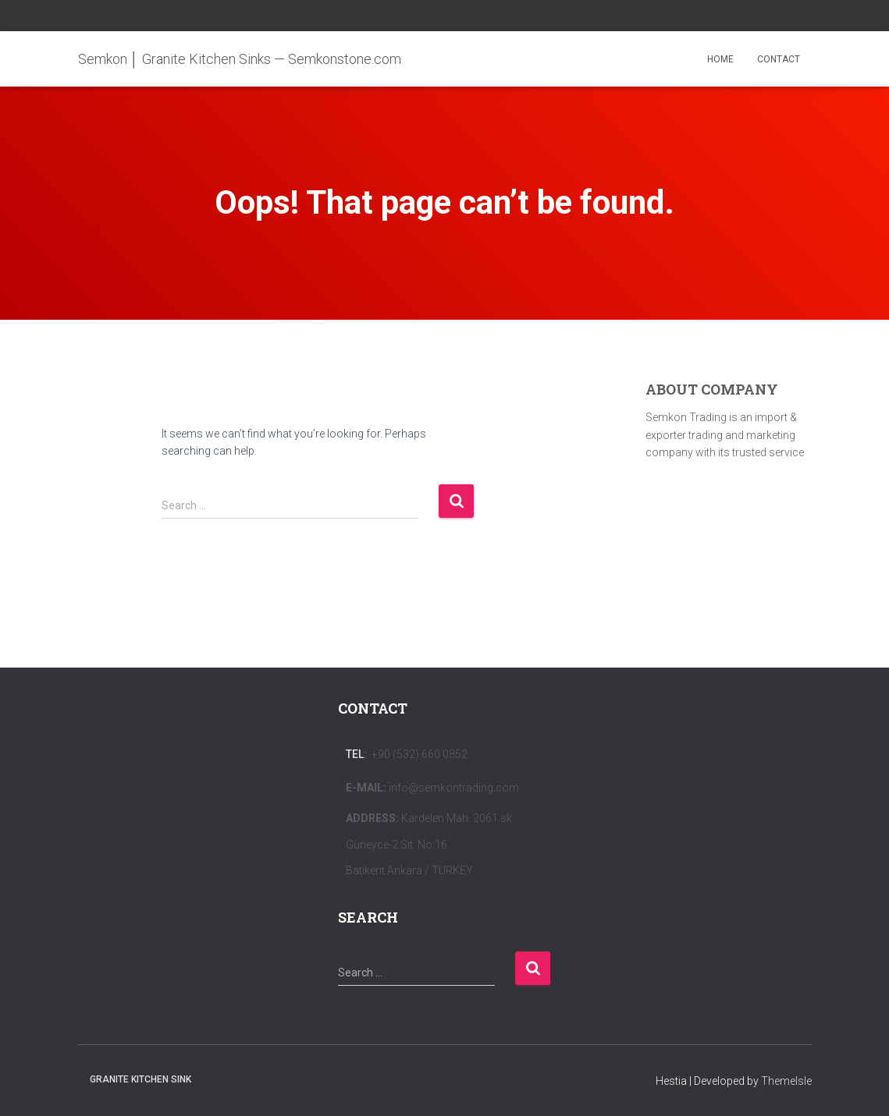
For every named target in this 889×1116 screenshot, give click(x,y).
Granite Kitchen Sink (140, 1079)
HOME (720, 59)
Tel (355, 754)
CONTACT (778, 59)
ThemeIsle (786, 1081)
